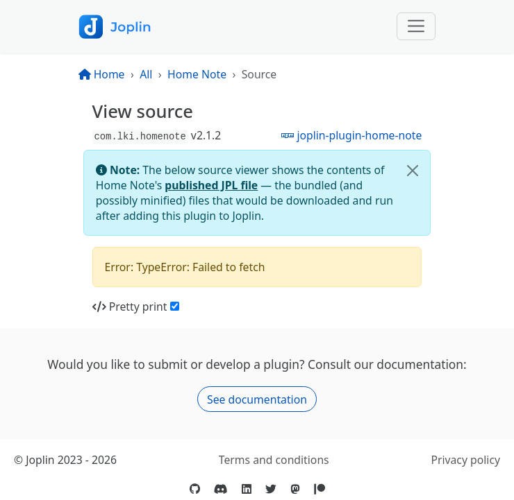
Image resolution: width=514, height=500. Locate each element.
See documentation (257, 399)
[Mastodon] (295, 489)
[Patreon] (319, 489)
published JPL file (211, 185)
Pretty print (129, 306)
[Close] (413, 170)
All (146, 74)
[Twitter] (271, 489)
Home (101, 74)
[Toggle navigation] (416, 26)
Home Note (196, 74)
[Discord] (220, 489)
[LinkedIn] (246, 489)
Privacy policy (465, 459)
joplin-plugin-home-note (351, 135)
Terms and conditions (274, 459)
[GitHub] (195, 489)
